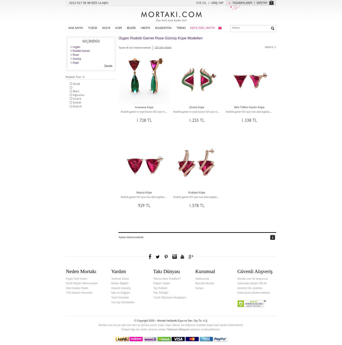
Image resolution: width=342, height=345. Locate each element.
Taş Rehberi (160, 288)
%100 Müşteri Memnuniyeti (81, 283)
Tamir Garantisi (120, 297)
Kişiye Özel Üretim (76, 278)
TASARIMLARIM (239, 3)
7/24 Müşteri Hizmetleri (79, 292)
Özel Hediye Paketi (77, 288)
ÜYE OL (201, 3)
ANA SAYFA (75, 28)
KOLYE (106, 28)
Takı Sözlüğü (160, 292)
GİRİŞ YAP (217, 3)
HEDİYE (145, 28)
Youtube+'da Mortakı (182, 256)
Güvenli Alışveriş (121, 288)
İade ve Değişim (120, 292)
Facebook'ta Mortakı (150, 256)
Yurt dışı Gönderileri (122, 302)
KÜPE (118, 28)
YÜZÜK (92, 28)
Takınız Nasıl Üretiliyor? (167, 278)
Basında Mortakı (204, 283)
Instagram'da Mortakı (174, 256)
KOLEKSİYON (163, 28)
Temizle (108, 65)
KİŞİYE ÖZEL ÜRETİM (202, 28)
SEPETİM (261, 3)
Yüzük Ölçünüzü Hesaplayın (169, 297)
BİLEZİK (131, 28)
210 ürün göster (163, 47)
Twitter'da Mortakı (158, 256)
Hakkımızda (202, 278)
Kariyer (199, 288)
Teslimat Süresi (120, 278)
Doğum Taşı (75, 76)
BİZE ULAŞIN (99, 3)
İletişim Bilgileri (119, 283)
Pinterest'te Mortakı (165, 256)
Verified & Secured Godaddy (251, 303)
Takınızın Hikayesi (178, 329)
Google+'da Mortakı (191, 256)
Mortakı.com (171, 15)
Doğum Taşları (161, 283)
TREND (181, 28)
